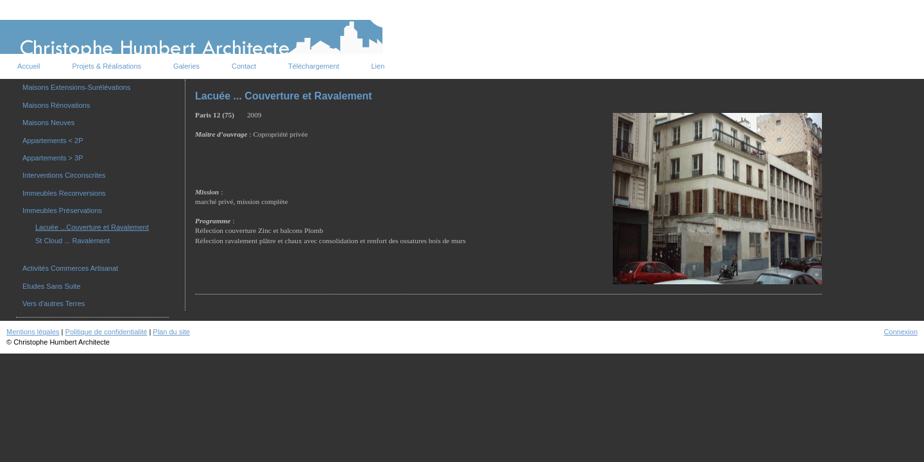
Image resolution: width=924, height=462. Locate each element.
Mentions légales (33, 332)
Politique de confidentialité (106, 332)
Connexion (901, 332)
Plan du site (171, 332)
